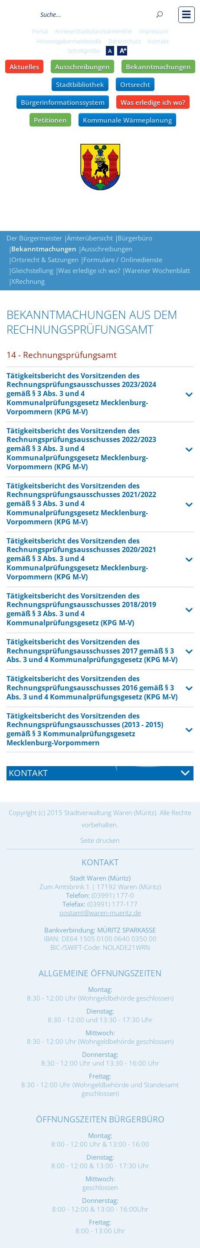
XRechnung (28, 281)
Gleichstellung (32, 270)
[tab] (100, 773)
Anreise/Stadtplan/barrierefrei (93, 31)
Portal (40, 31)
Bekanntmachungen (158, 66)
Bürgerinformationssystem (63, 102)
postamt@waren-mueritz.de (100, 912)
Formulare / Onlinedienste (122, 259)
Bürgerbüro (135, 238)
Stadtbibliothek (80, 84)
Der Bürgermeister (34, 238)
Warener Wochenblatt (157, 270)
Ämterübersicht (90, 238)
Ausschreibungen (82, 66)
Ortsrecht (135, 84)
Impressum (153, 31)
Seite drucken (100, 840)
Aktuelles (24, 66)
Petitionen (50, 120)
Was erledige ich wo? (153, 102)
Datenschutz (124, 41)
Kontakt (158, 41)
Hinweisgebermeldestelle (69, 41)
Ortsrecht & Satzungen (45, 259)
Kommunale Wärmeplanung (127, 120)
